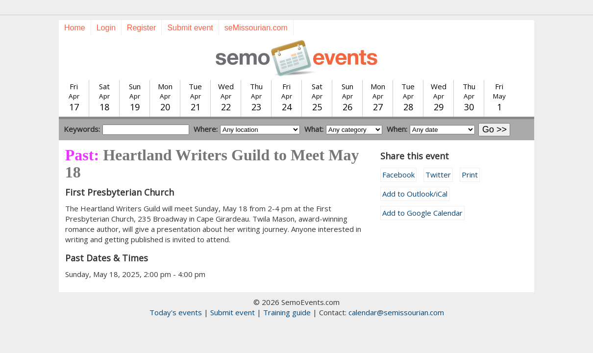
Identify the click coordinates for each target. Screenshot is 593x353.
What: (313, 129)
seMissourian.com (256, 28)
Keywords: (82, 129)
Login (106, 28)
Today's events (175, 312)
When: (397, 129)
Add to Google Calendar (422, 213)
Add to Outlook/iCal (414, 194)
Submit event (190, 28)
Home (74, 28)
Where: (206, 129)
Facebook (398, 174)
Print (470, 174)
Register (141, 28)
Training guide (287, 312)
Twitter (438, 174)
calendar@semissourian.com (396, 312)
